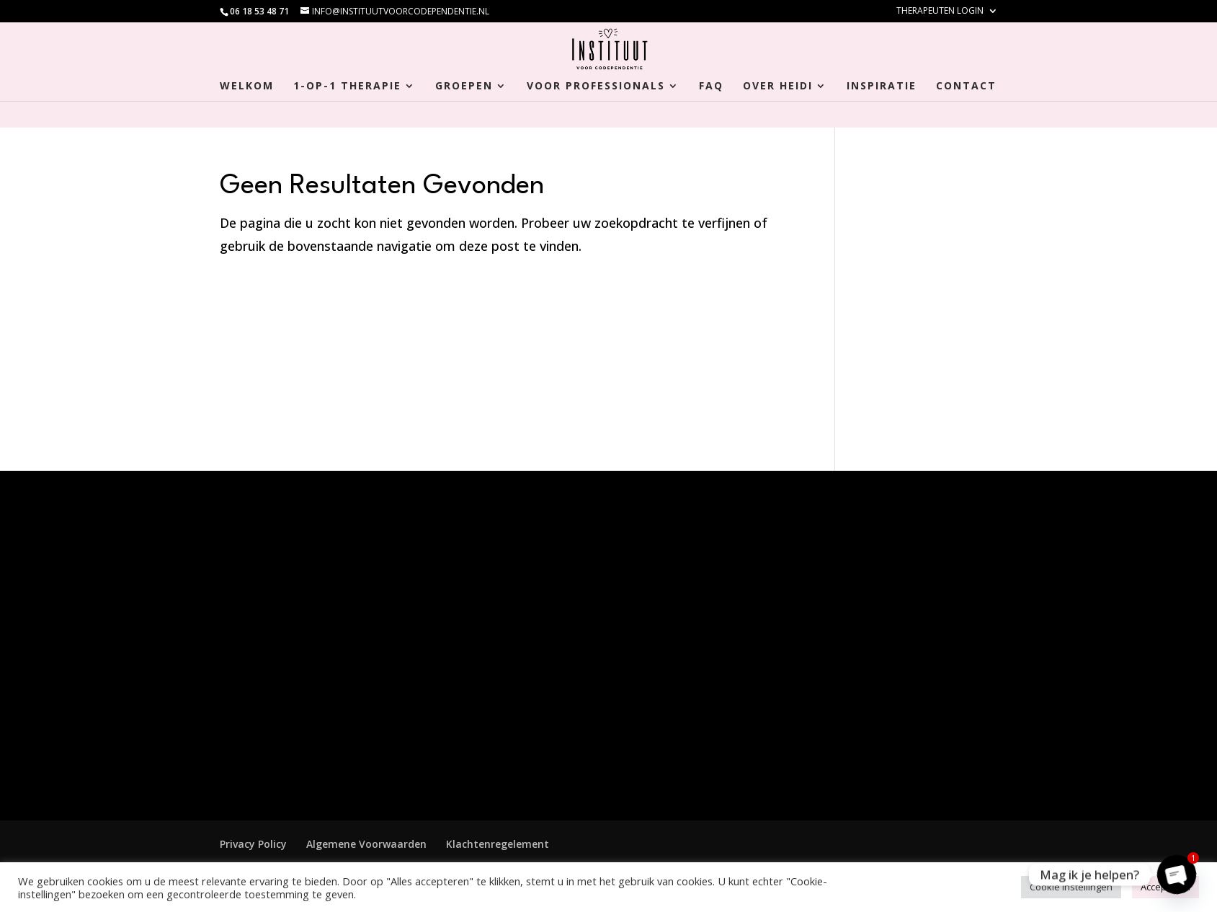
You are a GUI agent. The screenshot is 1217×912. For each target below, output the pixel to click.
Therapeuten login (940, 11)
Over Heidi (778, 86)
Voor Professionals (596, 86)
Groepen (464, 86)
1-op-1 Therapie (347, 86)
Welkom (247, 86)
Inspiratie (882, 86)
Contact (966, 86)
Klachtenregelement (497, 844)
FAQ (711, 86)
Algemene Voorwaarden (366, 844)
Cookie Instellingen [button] (1071, 886)
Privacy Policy (253, 844)
